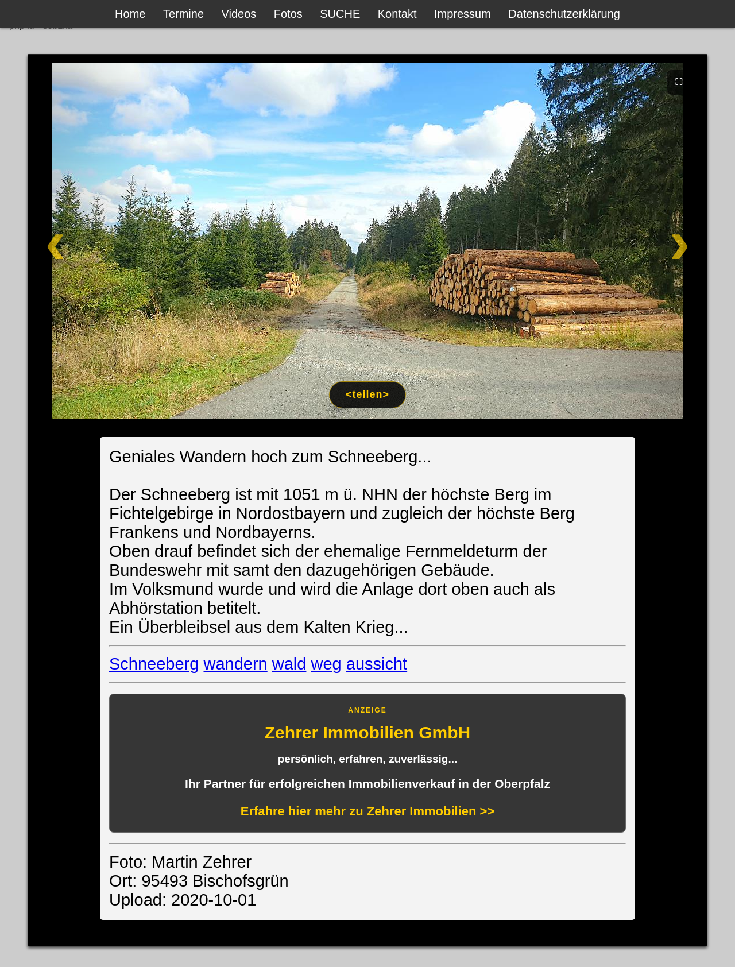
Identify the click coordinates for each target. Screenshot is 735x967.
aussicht (376, 664)
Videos (239, 13)
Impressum (462, 13)
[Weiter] (638, 241)
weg (326, 664)
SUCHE (340, 13)
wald (289, 664)
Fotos (288, 13)
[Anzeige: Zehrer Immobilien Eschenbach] (367, 763)
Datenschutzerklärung (564, 13)
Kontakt (397, 13)
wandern (235, 664)
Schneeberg (154, 664)
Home (130, 13)
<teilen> (367, 394)
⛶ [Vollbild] (679, 81)
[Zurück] (96, 241)
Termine (183, 13)
